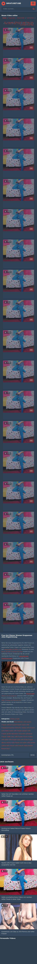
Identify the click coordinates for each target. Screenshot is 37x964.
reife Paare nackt (7, 730)
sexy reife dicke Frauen (25, 739)
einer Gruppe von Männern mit (11, 700)
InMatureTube (13, 3)
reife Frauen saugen (20, 730)
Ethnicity (18, 22)
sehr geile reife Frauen (9, 739)
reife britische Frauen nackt (16, 724)
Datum (4, 18)
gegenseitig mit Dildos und (12, 649)
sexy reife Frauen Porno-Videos (22, 736)
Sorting (22, 25)
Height (24, 23)
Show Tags (30, 25)
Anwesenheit (20, 18)
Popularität (11, 18)
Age (23, 22)
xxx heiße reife (25, 742)
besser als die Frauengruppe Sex (11, 651)
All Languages (9, 22)
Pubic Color (17, 23)
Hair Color (8, 23)
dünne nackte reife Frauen (10, 742)
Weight (30, 23)
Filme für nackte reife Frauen (25, 727)
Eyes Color (30, 22)
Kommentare (30, 18)
